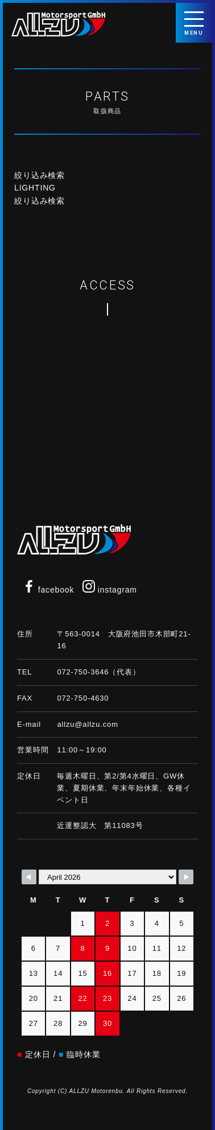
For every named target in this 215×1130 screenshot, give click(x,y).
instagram (109, 589)
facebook (48, 589)
